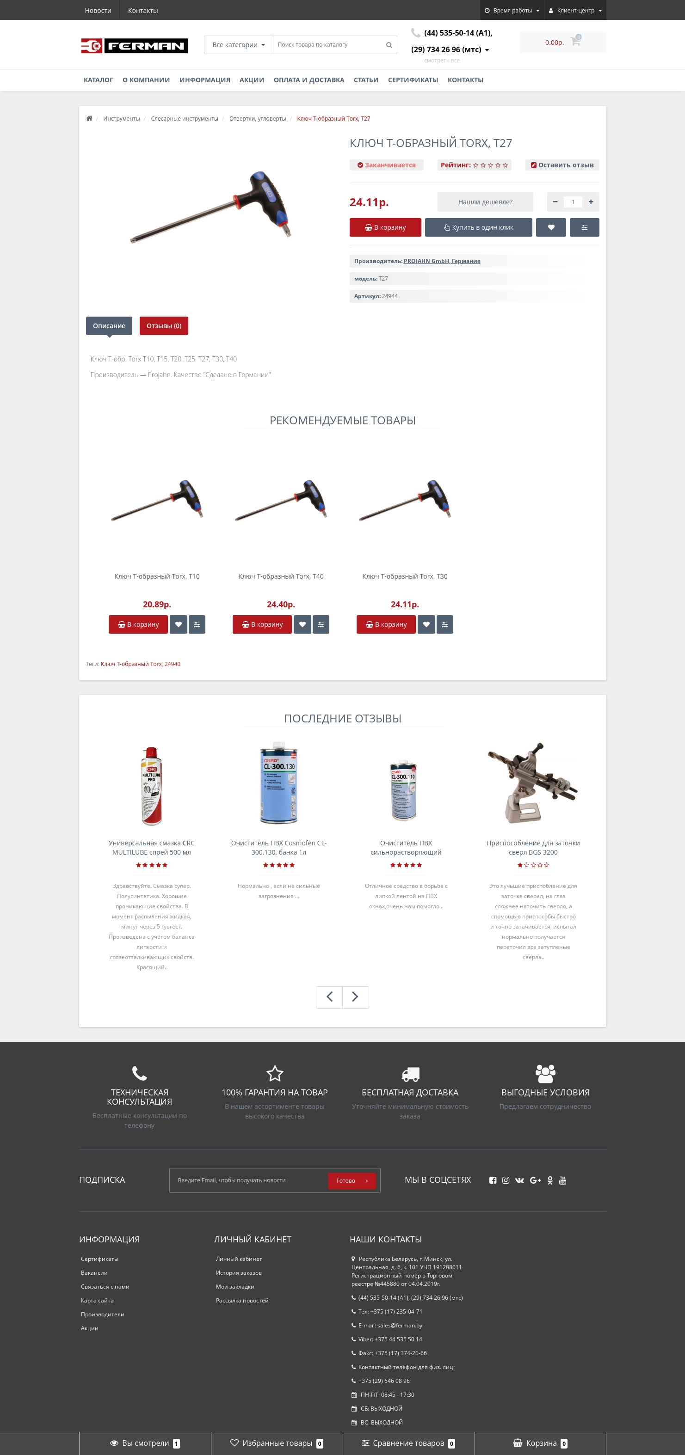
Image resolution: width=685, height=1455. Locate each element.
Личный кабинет (239, 1259)
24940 (172, 664)
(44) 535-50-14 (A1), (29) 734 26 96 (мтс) (407, 1298)
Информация (204, 79)
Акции (252, 79)
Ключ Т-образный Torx (131, 664)
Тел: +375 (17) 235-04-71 (387, 1311)
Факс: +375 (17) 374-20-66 (389, 1353)
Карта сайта (97, 1300)
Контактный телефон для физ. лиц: (403, 1367)
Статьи (366, 79)
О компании (146, 79)
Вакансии (94, 1273)
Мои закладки (235, 1286)
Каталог (98, 79)
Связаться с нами (105, 1286)
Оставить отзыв (566, 164)
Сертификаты (413, 79)
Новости (98, 10)
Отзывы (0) (164, 325)
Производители (102, 1314)
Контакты (143, 10)
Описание (109, 325)
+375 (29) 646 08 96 (381, 1381)
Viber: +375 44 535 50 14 (387, 1339)
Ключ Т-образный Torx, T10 (157, 576)
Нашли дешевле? (485, 201)
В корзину (138, 624)
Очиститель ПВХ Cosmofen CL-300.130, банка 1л (279, 847)
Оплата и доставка (309, 79)
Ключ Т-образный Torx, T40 (281, 576)
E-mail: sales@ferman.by (387, 1325)
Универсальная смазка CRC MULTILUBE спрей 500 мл (152, 847)
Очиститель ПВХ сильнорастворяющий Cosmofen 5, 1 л (406, 847)
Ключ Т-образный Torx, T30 (405, 576)
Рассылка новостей (242, 1300)
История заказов (239, 1273)
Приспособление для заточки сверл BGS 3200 (533, 847)
